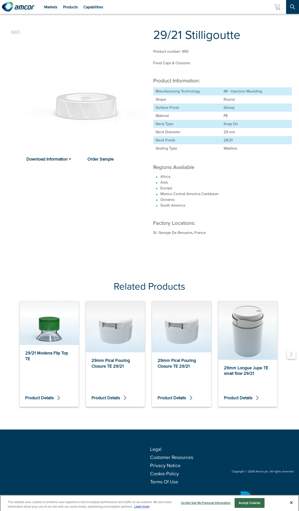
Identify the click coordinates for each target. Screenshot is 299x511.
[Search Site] (292, 7)
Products (70, 7)
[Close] (291, 504)
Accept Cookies (249, 504)
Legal (156, 449)
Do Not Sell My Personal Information (206, 504)
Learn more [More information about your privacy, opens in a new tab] (141, 508)
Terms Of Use (164, 481)
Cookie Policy (164, 473)
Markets (50, 7)
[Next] (291, 354)
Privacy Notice (165, 465)
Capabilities (93, 7)
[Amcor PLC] (18, 7)
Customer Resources (171, 457)
